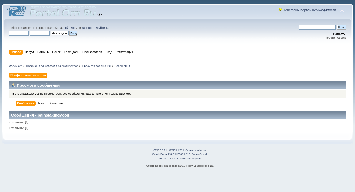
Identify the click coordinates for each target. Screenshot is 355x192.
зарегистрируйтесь (95, 27)
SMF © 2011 (176, 150)
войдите (69, 27)
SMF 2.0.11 (160, 150)
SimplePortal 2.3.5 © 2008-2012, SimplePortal (179, 154)
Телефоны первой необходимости (309, 10)
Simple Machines (195, 150)
